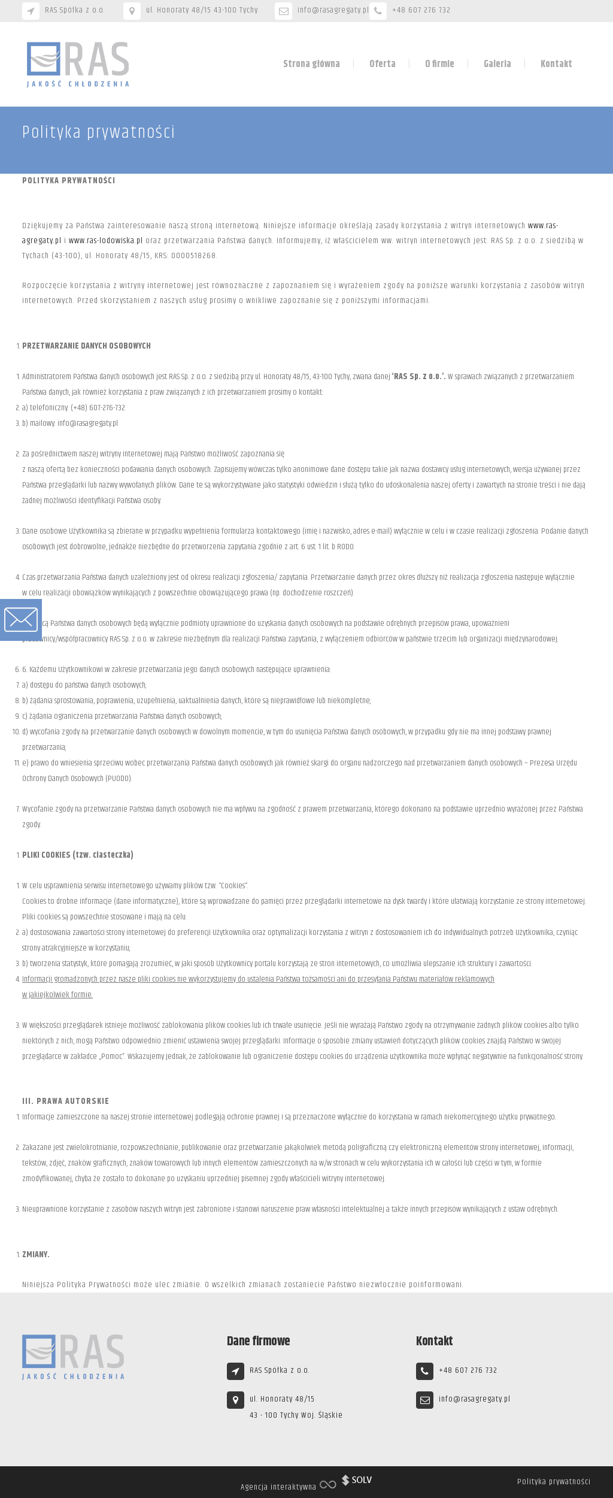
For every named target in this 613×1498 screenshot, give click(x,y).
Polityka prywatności (554, 1481)
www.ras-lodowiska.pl (106, 240)
